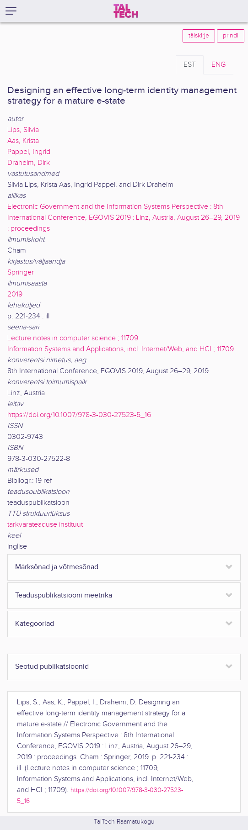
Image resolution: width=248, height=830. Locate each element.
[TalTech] (126, 11)
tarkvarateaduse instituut (45, 524)
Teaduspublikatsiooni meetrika (63, 595)
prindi (230, 35)
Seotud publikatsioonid (52, 666)
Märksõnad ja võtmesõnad (56, 567)
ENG (218, 64)
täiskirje (199, 35)
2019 (14, 294)
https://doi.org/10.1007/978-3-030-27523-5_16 (79, 415)
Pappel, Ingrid (28, 152)
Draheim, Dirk (28, 163)
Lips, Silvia (23, 130)
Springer (20, 272)
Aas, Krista (23, 141)
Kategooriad (34, 623)
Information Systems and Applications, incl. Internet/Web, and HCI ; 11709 (120, 349)
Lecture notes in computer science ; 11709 (72, 338)
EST (189, 64)
